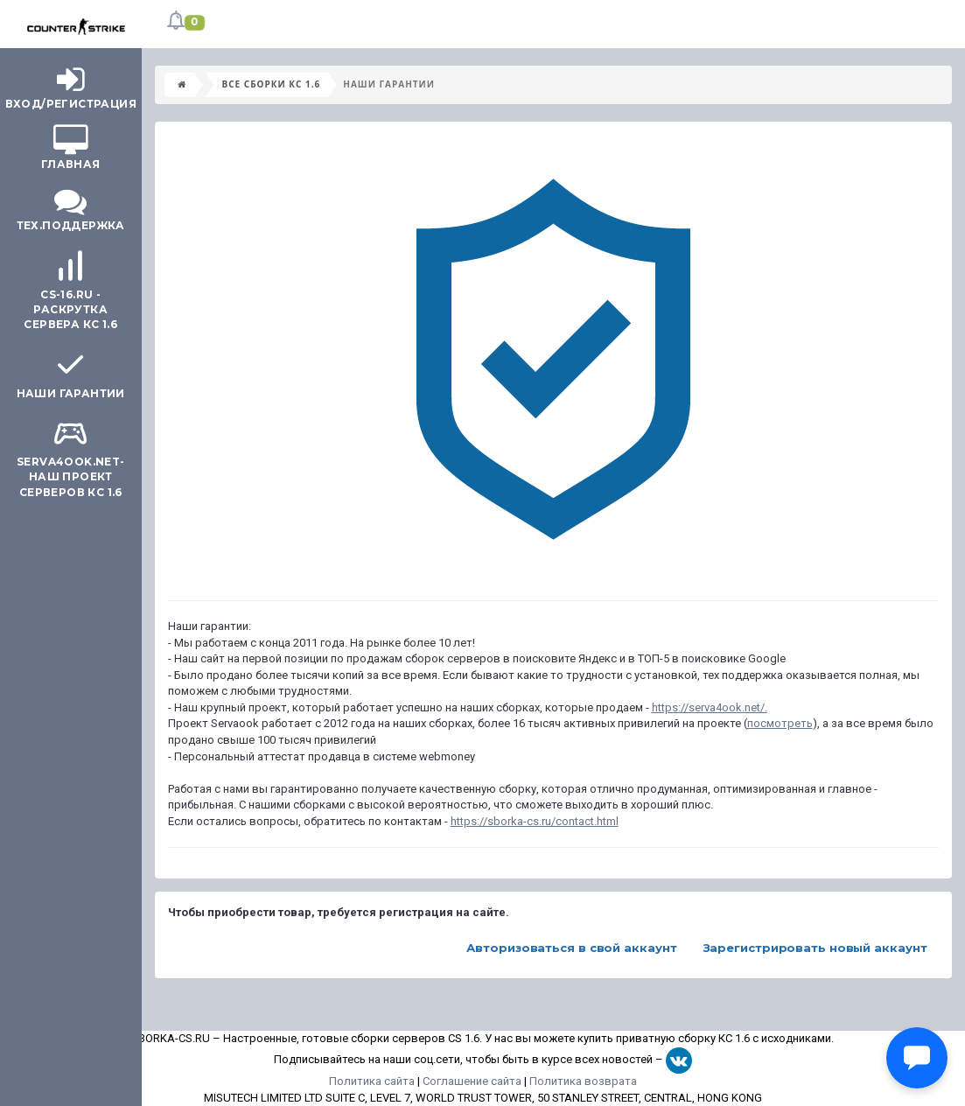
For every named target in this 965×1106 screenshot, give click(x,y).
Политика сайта (372, 1081)
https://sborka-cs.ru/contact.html (535, 821)
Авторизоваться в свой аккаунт (571, 948)
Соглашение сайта (472, 1081)
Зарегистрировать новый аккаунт (815, 948)
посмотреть (780, 723)
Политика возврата (583, 1081)
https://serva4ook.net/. (709, 707)
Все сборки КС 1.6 (271, 84)
